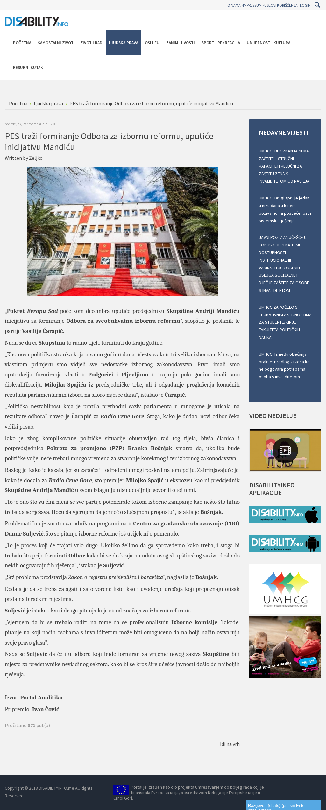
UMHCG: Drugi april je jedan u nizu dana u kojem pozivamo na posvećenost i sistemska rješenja (285, 209)
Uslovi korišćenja (281, 5)
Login (305, 5)
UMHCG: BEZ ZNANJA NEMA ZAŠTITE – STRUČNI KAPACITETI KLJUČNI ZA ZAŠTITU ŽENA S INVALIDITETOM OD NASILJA (284, 166)
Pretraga (317, 5)
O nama (234, 5)
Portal (28, 697)
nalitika (52, 697)
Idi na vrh (230, 744)
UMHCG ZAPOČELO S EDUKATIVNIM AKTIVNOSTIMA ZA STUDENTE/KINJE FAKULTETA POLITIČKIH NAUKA (285, 322)
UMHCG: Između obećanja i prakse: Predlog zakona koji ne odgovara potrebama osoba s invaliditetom (285, 365)
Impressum (252, 5)
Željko (36, 158)
